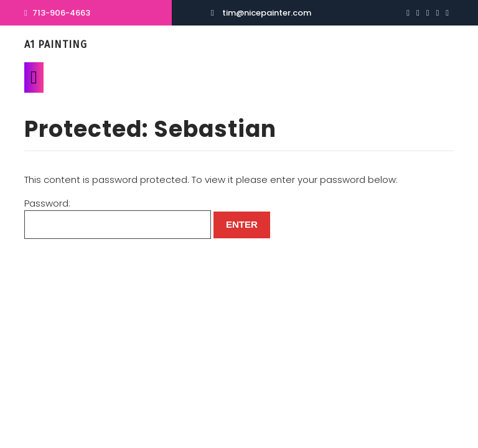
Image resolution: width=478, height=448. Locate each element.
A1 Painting (55, 44)
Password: (117, 218)
